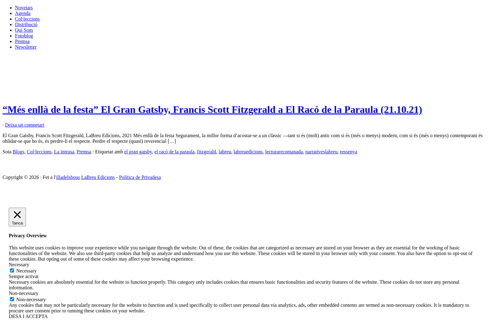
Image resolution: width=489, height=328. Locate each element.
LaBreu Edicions (98, 177)
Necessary (26, 270)
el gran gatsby (138, 151)
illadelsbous (68, 177)
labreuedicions (248, 151)
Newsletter (25, 47)
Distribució (26, 24)
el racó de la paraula (174, 151)
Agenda (23, 13)
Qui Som (24, 30)
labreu (225, 151)
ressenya (348, 151)
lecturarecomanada (284, 151)
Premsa (22, 41)
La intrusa (64, 151)
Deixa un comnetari (24, 125)
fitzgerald (206, 151)
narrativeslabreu (321, 151)
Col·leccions (27, 19)
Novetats (24, 7)
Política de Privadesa (140, 177)
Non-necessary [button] (23, 293)
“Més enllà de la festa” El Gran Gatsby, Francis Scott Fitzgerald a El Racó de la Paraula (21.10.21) (212, 109)
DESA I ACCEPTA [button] (28, 316)
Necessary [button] (19, 264)
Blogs (18, 151)
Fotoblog (24, 35)
